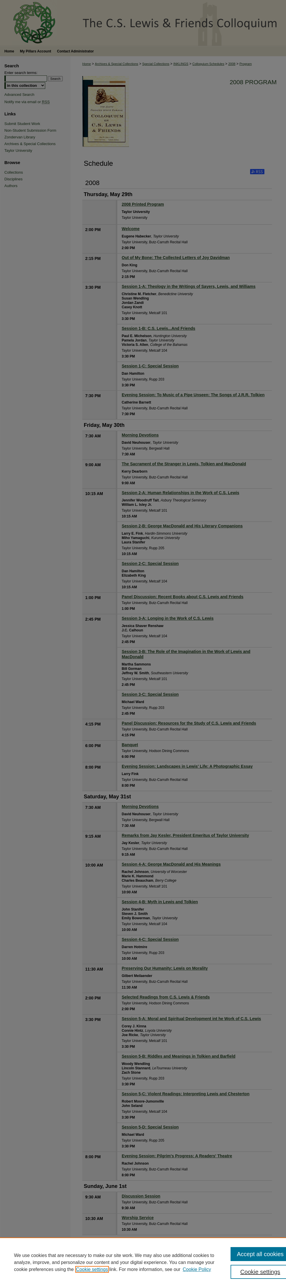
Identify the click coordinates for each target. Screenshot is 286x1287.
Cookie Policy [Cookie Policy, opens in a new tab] (197, 1269)
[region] (143, 1262)
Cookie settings (92, 1269)
